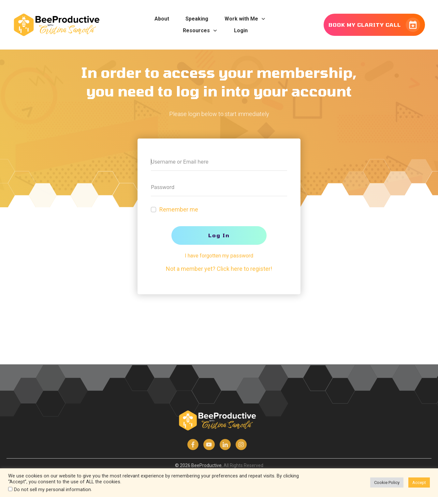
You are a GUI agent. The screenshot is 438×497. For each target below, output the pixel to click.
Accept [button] (419, 482)
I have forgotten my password (219, 256)
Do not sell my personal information (52, 489)
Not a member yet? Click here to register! (219, 268)
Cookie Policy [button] (387, 482)
